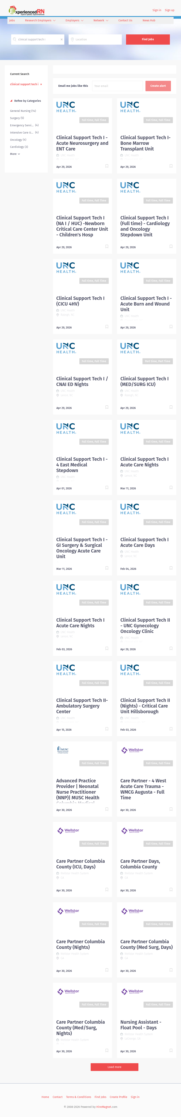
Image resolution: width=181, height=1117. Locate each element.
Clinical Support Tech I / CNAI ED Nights (82, 381)
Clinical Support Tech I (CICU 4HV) (80, 301)
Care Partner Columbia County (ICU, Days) (80, 864)
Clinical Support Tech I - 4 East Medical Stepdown (82, 464)
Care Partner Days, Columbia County (140, 864)
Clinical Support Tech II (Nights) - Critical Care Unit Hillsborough (145, 706)
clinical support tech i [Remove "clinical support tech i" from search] (24, 84)
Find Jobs (148, 39)
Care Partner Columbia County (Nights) (80, 944)
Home (45, 1097)
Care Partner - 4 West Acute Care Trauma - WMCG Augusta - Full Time (143, 789)
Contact (58, 1097)
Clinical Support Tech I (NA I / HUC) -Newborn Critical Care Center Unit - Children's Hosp (82, 226)
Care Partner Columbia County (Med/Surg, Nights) (80, 1027)
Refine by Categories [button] (27, 100)
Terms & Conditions (78, 1097)
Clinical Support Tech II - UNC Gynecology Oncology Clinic (145, 625)
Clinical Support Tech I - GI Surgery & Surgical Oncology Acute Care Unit (82, 548)
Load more (114, 1067)
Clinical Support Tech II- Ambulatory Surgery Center (82, 706)
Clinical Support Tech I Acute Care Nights (144, 462)
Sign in (157, 10)
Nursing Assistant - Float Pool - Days (140, 1025)
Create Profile (118, 1097)
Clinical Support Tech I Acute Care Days (144, 542)
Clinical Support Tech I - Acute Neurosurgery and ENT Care (82, 143)
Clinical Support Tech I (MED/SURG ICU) (144, 381)
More (13, 154)
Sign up (169, 10)
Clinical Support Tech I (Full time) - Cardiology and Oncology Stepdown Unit (145, 226)
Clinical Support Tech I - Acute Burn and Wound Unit (146, 303)
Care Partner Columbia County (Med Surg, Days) (146, 944)
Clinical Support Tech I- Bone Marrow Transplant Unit (145, 143)
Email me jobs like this (73, 85)
